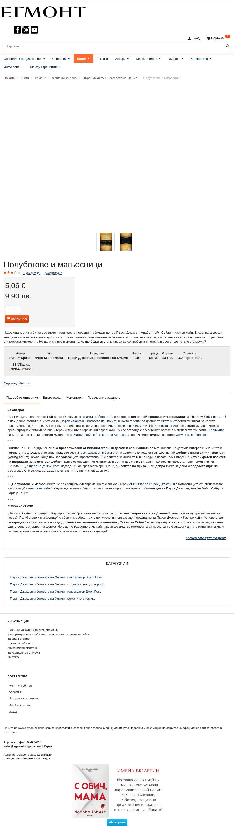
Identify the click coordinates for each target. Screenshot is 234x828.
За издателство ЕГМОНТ (24, 652)
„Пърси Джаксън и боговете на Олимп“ (88, 421)
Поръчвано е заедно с (103, 397)
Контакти (13, 656)
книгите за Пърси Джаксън (152, 484)
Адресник (15, 691)
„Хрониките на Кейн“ (37, 488)
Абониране (117, 822)
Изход (13, 711)
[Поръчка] (218, 38)
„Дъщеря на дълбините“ (41, 466)
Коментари (74, 397)
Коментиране (53, 272)
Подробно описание (22, 397)
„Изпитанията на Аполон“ (166, 425)
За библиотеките (19, 638)
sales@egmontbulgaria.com (23, 746)
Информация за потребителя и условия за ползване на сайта (48, 634)
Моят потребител (20, 685)
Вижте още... (52, 397)
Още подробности (17, 383)
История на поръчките (23, 698)
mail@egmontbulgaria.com (22, 758)
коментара (31, 273)
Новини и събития (19, 643)
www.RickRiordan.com (192, 434)
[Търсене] (227, 46)
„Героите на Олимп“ (129, 425)
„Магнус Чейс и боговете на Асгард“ (99, 434)
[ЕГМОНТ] (43, 11)
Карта (48, 746)
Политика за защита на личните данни (33, 629)
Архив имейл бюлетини (23, 647)
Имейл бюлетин (19, 704)
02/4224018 (33, 742)
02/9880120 (44, 754)
